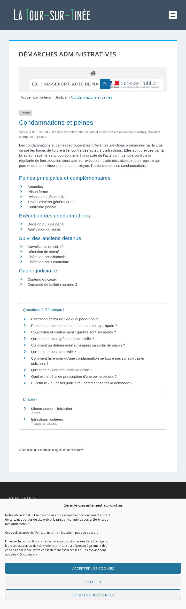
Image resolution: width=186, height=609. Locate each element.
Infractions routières (47, 419)
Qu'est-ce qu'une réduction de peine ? (61, 370)
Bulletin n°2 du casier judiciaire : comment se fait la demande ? (81, 383)
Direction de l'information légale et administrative (53, 450)
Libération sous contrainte (48, 262)
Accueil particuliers (36, 97)
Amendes (35, 187)
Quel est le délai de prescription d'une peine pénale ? (73, 376)
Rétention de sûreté (43, 252)
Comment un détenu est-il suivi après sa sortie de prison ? (78, 345)
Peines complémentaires (47, 197)
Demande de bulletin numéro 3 (52, 284)
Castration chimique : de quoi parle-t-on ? (64, 319)
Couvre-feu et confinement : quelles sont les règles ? (73, 332)
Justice (61, 97)
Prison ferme (37, 192)
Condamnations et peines (91, 97)
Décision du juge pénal (45, 224)
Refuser (93, 581)
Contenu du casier (42, 279)
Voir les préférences (93, 595)
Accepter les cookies (93, 568)
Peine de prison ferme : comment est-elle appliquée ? (74, 326)
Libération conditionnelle (47, 257)
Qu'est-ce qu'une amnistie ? (53, 352)
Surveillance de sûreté (45, 247)
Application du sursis (44, 229)
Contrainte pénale (41, 207)
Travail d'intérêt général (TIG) (51, 202)
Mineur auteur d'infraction (51, 409)
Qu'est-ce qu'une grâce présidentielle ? (62, 339)
